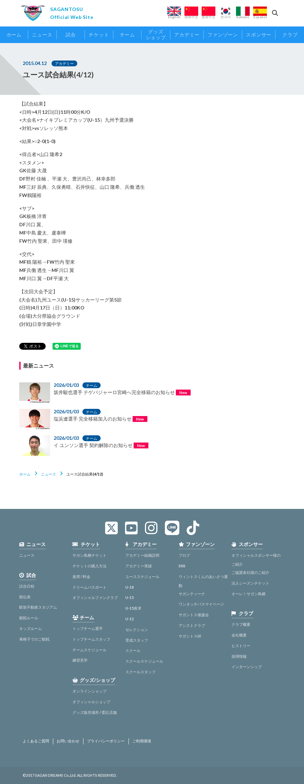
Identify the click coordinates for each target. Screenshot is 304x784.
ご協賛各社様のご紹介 (250, 572)
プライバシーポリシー (106, 741)
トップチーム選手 (87, 628)
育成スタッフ (136, 640)
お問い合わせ (68, 741)
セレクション (136, 629)
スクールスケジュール (144, 661)
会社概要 (239, 635)
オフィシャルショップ (91, 701)
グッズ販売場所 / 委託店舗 (94, 712)
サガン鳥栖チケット (89, 555)
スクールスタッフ (140, 671)
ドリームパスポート (89, 587)
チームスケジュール (89, 649)
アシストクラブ (192, 625)
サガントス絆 (190, 636)
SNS (182, 566)
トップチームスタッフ (91, 639)
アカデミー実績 (138, 566)
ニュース (48, 474)
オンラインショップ (89, 691)
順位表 (25, 597)
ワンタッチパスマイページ (201, 604)
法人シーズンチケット (250, 583)
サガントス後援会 (194, 614)
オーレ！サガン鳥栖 (249, 593)
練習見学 (80, 660)
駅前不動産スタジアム (38, 607)
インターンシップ (247, 666)
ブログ (184, 555)
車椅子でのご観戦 (34, 639)
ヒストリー (241, 645)
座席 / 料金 (81, 576)
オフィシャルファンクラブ (95, 597)
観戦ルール (28, 618)
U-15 (129, 597)
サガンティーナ (192, 593)
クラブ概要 (241, 624)
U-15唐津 (133, 608)
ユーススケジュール (142, 576)
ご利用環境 (141, 741)
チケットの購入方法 (89, 566)
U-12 (129, 619)
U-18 (129, 587)
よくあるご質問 (36, 741)
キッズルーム (30, 628)
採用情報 (239, 656)
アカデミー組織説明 (142, 555)
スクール (132, 650)
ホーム (25, 474)
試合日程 (26, 586)
